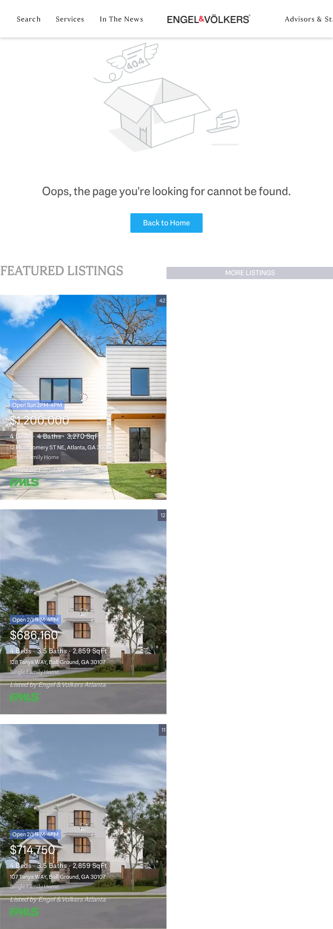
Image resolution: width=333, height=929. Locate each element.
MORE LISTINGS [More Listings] (250, 272)
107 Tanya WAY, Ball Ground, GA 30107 (57, 877)
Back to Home (166, 223)
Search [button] (29, 19)
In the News (122, 19)
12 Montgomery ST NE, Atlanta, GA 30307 (61, 447)
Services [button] (70, 19)
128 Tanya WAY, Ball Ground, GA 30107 (57, 662)
